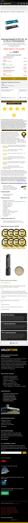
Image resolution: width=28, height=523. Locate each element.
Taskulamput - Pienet (20, 11)
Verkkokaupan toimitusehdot (9, 397)
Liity (24, 452)
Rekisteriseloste (17, 503)
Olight (14, 37)
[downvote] (14, 97)
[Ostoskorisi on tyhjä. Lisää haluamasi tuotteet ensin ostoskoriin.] (27, 3)
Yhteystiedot (4, 426)
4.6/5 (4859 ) (14, 46)
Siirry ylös (14, 343)
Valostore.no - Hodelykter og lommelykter (9, 511)
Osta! (14, 78)
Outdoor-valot (6, 11)
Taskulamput (13, 11)
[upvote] (12, 97)
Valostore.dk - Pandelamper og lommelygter (9, 512)
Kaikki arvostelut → (5, 87)
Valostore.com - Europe (5, 514)
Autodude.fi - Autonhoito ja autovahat (8, 508)
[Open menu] (1, 3)
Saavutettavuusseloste (8, 400)
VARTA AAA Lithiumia (21, 180)
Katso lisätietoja (4, 439)
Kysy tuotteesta (5, 282)
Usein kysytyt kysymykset (9, 395)
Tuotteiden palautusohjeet (9, 396)
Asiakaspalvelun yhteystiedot (9, 399)
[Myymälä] (10, 413)
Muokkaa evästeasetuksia (7, 517)
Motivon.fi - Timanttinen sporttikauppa (8, 507)
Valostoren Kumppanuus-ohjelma (10, 393)
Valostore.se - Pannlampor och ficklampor (9, 510)
